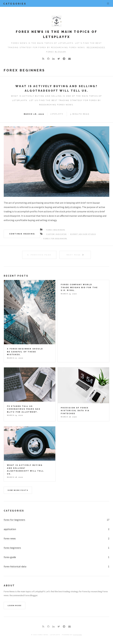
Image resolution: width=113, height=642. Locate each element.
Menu (108, 3)
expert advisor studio (83, 234)
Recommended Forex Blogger (23, 595)
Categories (14, 510)
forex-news (10, 538)
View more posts (18, 490)
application (10, 529)
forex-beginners (12, 547)
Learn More (14, 605)
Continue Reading (22, 234)
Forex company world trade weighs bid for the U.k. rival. (79, 287)
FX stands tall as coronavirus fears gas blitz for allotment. (23, 409)
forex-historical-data (15, 566)
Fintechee (77, 634)
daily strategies (73, 207)
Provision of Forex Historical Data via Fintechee (75, 411)
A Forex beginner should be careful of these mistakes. (25, 352)
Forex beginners (55, 230)
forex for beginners (55, 238)
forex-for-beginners (14, 519)
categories (14, 3)
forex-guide (10, 557)
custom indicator (56, 234)
